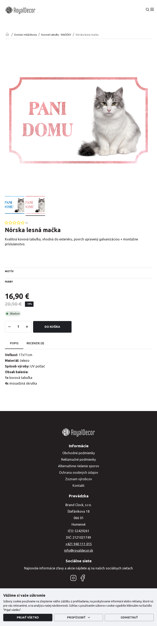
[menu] (152, 9)
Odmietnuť (129, 617)
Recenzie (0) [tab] (35, 343)
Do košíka (52, 327)
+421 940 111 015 (78, 544)
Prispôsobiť (78, 617)
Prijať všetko (27, 617)
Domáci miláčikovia (25, 34)
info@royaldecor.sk (78, 550)
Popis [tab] (14, 343)
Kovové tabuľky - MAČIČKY (56, 34)
